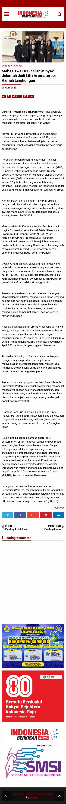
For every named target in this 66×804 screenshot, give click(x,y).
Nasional (59, 507)
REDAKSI (47, 794)
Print (17, 96)
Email (28, 96)
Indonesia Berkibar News (27, 794)
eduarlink (35, 797)
